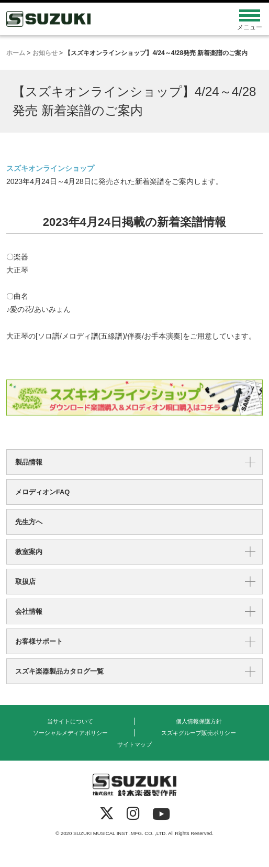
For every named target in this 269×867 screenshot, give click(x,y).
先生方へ (28, 522)
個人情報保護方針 (199, 721)
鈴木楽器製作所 (102, 19)
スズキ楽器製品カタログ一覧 (59, 671)
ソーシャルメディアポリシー (70, 733)
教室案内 (28, 552)
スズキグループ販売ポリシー (198, 733)
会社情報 (28, 611)
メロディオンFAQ (42, 492)
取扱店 (25, 582)
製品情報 (28, 462)
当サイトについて (70, 721)
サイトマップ (134, 744)
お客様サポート (39, 641)
